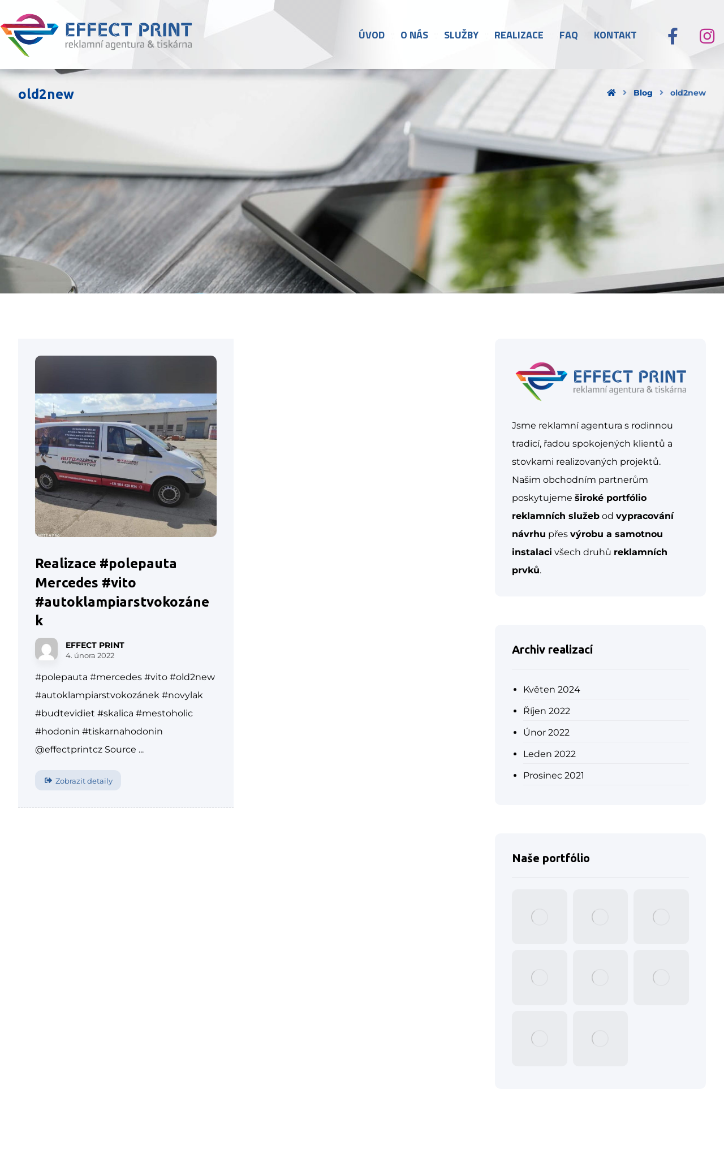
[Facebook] (673, 36)
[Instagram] (707, 36)
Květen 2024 (551, 689)
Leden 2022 (549, 754)
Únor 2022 (546, 732)
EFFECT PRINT (95, 645)
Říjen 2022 (546, 711)
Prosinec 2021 (553, 775)
